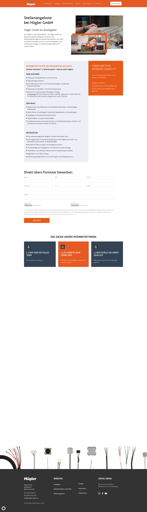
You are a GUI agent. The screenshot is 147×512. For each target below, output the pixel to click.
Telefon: (88, 177)
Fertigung (57, 3)
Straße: (26, 194)
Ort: (56, 186)
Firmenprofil (47, 3)
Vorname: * (27, 186)
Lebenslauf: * (28, 203)
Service (98, 3)
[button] (3, 508)
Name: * (26, 177)
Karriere (77, 3)
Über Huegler (88, 3)
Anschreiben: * (75, 203)
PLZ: (56, 177)
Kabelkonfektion (67, 3)
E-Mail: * (88, 186)
